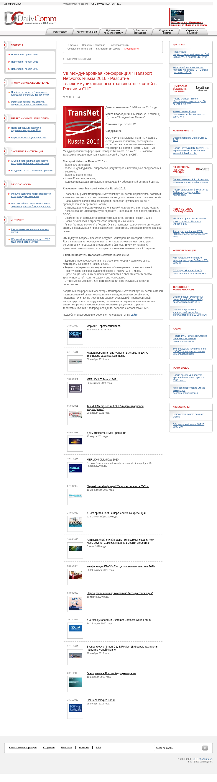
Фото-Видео (181, 367)
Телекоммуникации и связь (30, 118)
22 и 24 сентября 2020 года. (102, 516)
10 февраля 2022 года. (99, 329)
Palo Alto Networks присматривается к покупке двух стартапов (31, 195)
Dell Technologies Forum (101, 700)
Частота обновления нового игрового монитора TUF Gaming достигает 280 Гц (190, 70)
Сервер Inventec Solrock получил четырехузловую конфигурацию (191, 180)
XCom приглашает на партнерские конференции (116, 513)
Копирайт (84, 747)
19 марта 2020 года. (98, 596)
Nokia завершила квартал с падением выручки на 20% (26, 129)
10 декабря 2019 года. (99, 677)
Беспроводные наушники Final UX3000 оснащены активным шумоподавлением (189, 351)
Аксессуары (181, 407)
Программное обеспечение (30, 82)
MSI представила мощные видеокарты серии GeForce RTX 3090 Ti (190, 260)
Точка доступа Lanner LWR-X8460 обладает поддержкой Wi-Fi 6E (191, 234)
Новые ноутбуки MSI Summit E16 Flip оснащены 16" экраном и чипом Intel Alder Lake (191, 150)
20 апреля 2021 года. (98, 412)
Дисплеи (179, 44)
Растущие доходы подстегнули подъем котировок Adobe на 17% (29, 103)
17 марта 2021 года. (98, 436)
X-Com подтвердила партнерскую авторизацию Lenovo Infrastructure (30, 162)
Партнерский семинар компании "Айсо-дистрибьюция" (120, 593)
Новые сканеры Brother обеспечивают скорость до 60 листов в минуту (189, 101)
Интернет (17, 220)
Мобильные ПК (183, 130)
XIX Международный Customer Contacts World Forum (119, 619)
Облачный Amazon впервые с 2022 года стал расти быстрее (30, 240)
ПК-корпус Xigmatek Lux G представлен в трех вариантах (189, 271)
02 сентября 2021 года (99, 383)
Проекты (17, 45)
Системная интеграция (27, 151)
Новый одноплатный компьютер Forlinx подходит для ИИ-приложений (190, 192)
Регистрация (60, 31)
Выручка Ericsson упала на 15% (28, 137)
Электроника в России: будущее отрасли (111, 673)
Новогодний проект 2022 (24, 54)
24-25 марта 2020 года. (99, 623)
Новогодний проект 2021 (24, 61)
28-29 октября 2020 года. (100, 570)
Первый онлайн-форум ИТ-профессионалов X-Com (118, 486)
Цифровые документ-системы (180, 89)
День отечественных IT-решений (106, 432)
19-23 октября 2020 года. (100, 490)
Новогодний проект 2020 (24, 69)
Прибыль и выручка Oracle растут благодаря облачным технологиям (30, 93)
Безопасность (21, 184)
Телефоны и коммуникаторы (184, 288)
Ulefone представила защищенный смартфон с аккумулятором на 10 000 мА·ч (190, 312)
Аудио (177, 328)
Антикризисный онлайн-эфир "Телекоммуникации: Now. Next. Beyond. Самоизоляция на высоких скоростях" (120, 541)
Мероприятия (79, 59)
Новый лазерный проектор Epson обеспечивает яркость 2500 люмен (189, 377)
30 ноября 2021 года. (98, 359)
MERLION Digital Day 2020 (102, 459)
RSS (98, 747)
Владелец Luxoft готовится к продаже (32, 170)
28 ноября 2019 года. (98, 653)
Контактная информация (22, 747)
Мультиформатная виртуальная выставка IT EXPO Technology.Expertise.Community (117, 354)
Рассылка (66, 747)
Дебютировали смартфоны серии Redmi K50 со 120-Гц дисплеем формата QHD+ (188, 299)
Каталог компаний (87, 31)
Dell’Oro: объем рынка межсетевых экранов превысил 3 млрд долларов (31, 204)
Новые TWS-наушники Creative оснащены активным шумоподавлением (190, 338)
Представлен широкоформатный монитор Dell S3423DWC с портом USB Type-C (191, 55)
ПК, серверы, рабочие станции (181, 170)
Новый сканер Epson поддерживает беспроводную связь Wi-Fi (189, 114)
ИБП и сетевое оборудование (183, 210)
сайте (134, 314)
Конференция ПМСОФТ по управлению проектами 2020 (121, 566)
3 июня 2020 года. (97, 546)
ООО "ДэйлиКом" (202, 759)
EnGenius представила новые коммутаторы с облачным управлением (189, 221)
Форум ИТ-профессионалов (103, 326)
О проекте (48, 747)
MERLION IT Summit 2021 (102, 379)
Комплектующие (184, 250)
